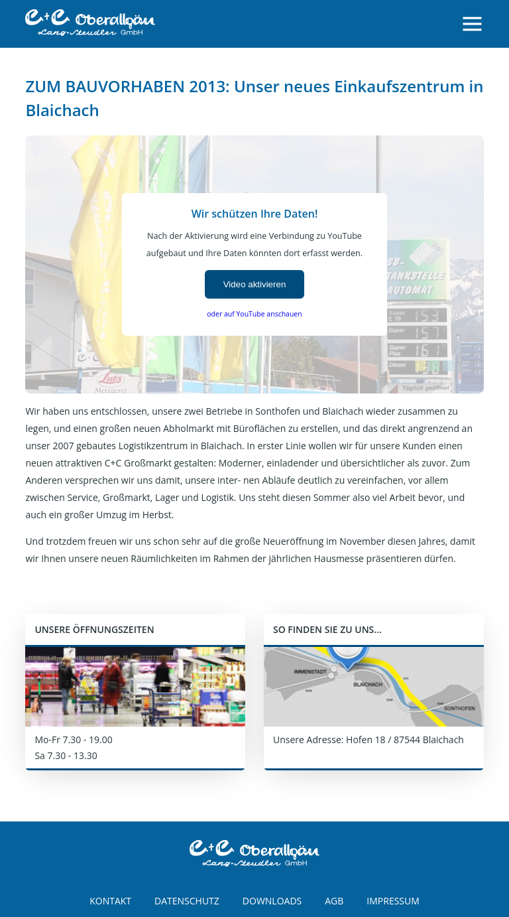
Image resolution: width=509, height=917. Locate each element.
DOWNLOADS (272, 900)
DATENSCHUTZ (186, 900)
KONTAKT (110, 900)
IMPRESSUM (393, 900)
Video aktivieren (254, 284)
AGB (334, 900)
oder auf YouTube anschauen (254, 313)
